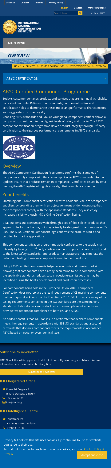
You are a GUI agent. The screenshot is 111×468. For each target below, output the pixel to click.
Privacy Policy (56, 2)
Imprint (39, 2)
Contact (25, 2)
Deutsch (78, 7)
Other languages (96, 7)
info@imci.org (14, 402)
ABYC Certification (80, 66)
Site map (10, 2)
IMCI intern (98, 12)
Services (30, 66)
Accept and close (92, 455)
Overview (101, 66)
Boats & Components (52, 66)
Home (17, 66)
